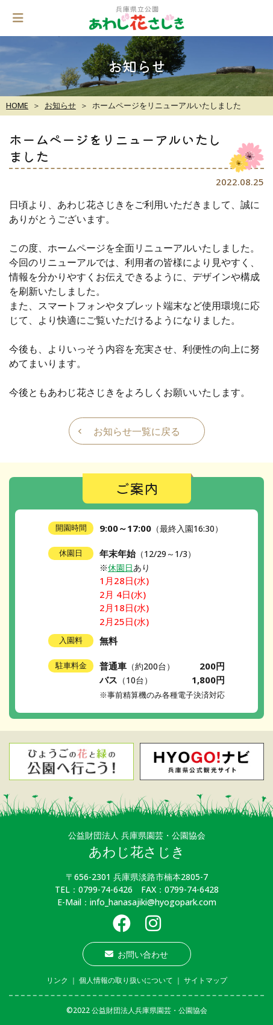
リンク (57, 980)
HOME (17, 105)
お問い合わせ (136, 954)
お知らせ (60, 105)
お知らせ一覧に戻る (136, 431)
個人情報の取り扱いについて (126, 980)
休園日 (120, 567)
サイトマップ (205, 980)
